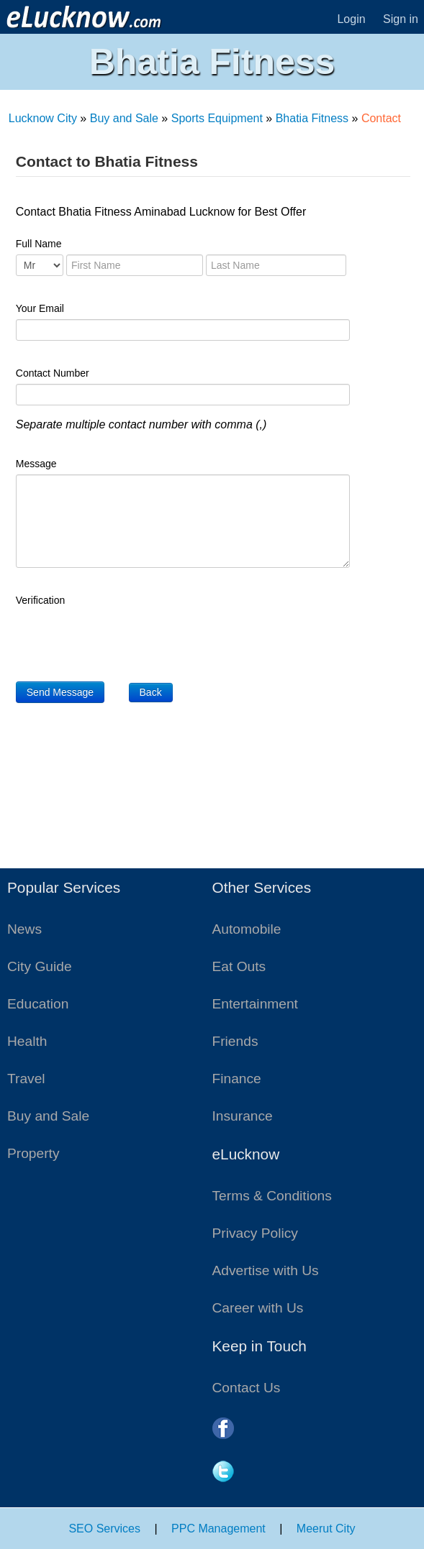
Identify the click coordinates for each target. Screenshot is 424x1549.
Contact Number (52, 373)
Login (351, 19)
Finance (236, 1078)
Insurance (242, 1115)
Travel (26, 1078)
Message (36, 463)
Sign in (400, 19)
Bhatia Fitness (312, 118)
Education (37, 1003)
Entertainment (255, 1003)
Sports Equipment (217, 118)
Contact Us (246, 1387)
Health (27, 1041)
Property (33, 1153)
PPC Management (218, 1528)
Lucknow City (43, 118)
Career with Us (258, 1307)
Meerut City (326, 1528)
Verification (40, 600)
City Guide (39, 966)
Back (151, 692)
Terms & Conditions (272, 1195)
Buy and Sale (124, 118)
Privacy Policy (255, 1233)
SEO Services (104, 1528)
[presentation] (125, 639)
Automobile (246, 929)
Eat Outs (239, 966)
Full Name (39, 243)
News (24, 929)
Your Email (40, 308)
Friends (235, 1041)
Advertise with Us (265, 1270)
